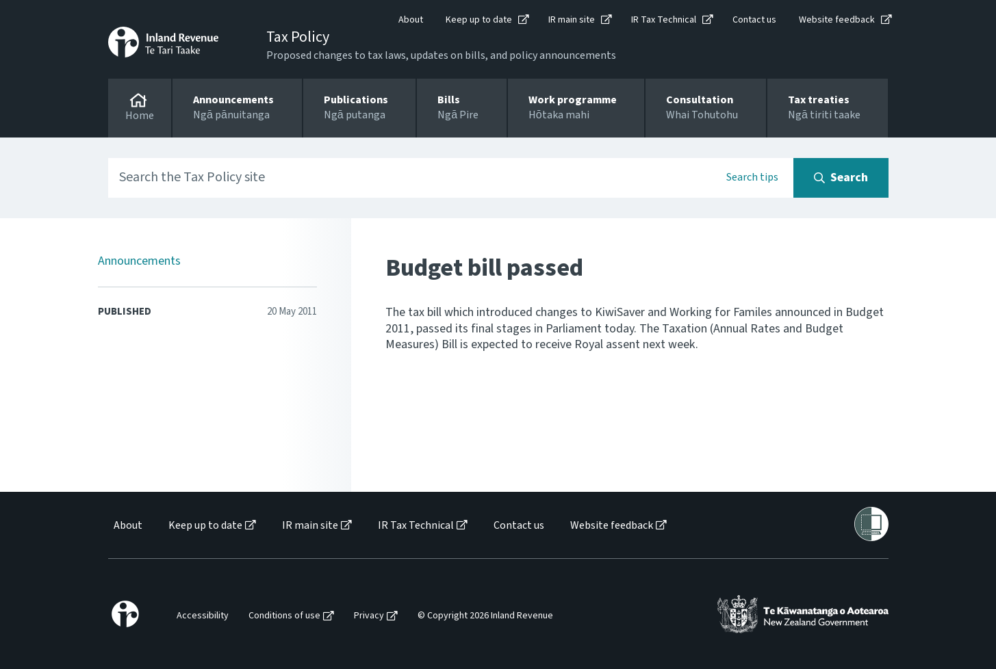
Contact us (754, 20)
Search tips (752, 177)
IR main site (571, 20)
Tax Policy (297, 37)
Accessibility (203, 616)
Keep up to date (479, 20)
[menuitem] (127, 525)
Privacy (369, 616)
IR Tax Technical (663, 20)
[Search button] (841, 178)
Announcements (139, 261)
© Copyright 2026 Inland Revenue (485, 616)
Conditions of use (284, 616)
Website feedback (837, 20)
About (410, 20)
